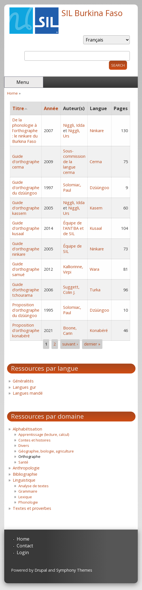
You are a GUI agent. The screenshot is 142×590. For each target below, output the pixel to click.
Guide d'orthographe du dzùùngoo (25, 188)
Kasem (96, 208)
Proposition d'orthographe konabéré (25, 330)
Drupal (41, 570)
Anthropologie (26, 468)
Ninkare (97, 130)
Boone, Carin (70, 330)
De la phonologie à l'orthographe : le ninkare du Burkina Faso (25, 130)
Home (12, 93)
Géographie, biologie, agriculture (46, 451)
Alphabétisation (27, 429)
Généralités (23, 381)
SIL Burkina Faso (92, 12)
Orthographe (29, 456)
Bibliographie (25, 474)
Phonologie (28, 502)
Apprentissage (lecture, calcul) (43, 434)
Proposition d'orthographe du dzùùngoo (25, 310)
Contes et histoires (34, 440)
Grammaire (27, 491)
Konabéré (99, 330)
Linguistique (24, 480)
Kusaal (96, 228)
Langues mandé (28, 393)
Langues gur (24, 387)
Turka (95, 289)
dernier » (92, 344)
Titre (20, 108)
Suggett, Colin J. (71, 289)
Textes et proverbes (32, 508)
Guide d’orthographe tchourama (25, 290)
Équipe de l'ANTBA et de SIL (73, 228)
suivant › (70, 344)
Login (23, 552)
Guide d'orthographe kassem (25, 208)
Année (51, 108)
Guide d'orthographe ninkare (25, 249)
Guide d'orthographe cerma (25, 162)
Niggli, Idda (74, 125)
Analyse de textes (33, 485)
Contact (25, 546)
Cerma (96, 161)
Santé (23, 462)
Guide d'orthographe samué (25, 269)
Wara (94, 269)
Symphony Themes (74, 570)
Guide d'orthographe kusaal (25, 228)
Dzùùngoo (99, 187)
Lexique (25, 496)
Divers (23, 445)
